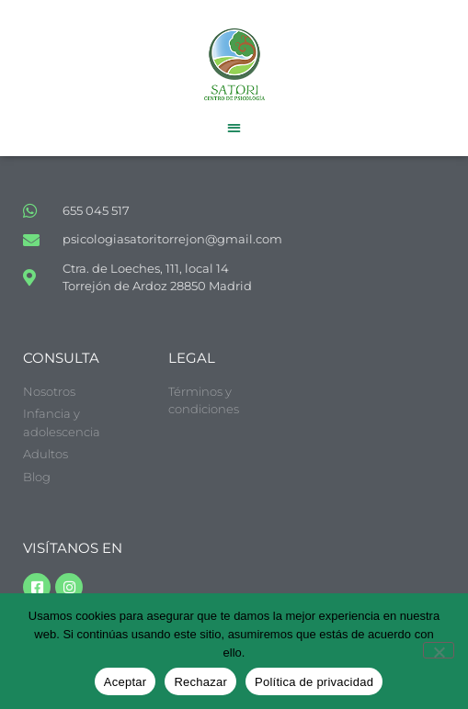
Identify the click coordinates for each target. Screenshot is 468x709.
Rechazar (200, 682)
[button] (234, 127)
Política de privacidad (314, 682)
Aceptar (125, 682)
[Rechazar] (438, 650)
